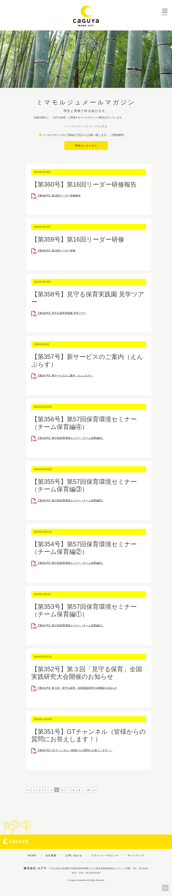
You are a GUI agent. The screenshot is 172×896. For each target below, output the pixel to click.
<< (28, 790)
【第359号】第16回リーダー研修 (57, 250)
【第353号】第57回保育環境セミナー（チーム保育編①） (73, 625)
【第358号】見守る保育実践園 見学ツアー (63, 313)
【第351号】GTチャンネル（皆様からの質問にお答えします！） (77, 750)
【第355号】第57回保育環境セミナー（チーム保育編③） (73, 500)
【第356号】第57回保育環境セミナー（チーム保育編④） (73, 438)
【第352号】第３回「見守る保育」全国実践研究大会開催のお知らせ (79, 688)
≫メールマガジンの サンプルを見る (86, 126)
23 (88, 790)
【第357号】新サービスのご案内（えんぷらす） (67, 375)
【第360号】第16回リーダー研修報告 (60, 195)
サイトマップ (136, 855)
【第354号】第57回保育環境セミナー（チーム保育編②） (73, 563)
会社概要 (51, 855)
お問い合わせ (73, 855)
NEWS (32, 855)
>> (94, 790)
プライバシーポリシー (105, 855)
